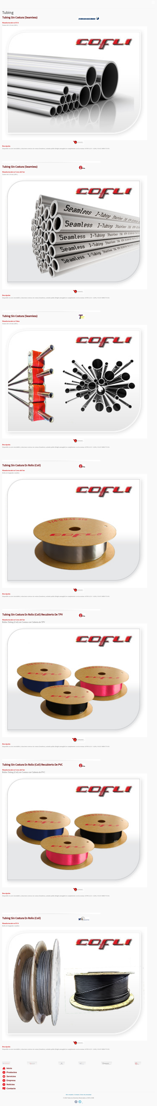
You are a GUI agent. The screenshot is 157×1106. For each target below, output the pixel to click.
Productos (12, 1072)
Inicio (9, 1068)
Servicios (11, 1076)
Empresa (11, 1080)
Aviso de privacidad (85, 1094)
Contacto (11, 1088)
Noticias (11, 1084)
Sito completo (69, 1094)
